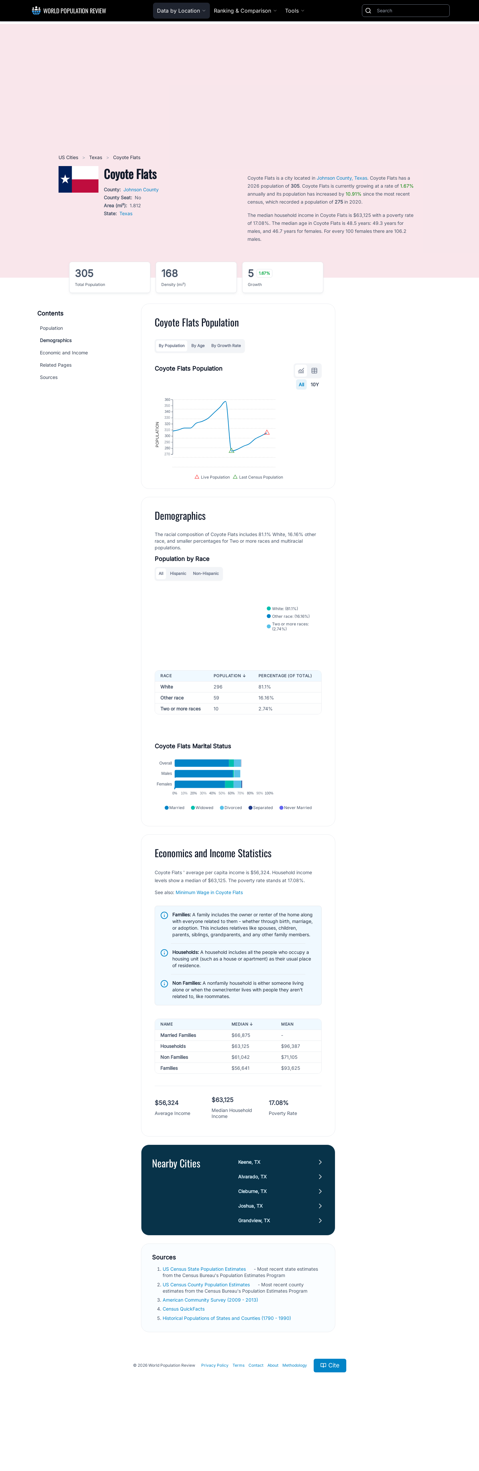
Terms (238, 1421)
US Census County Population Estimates (207, 1340)
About (272, 1421)
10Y (315, 384)
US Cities (69, 157)
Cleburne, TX (252, 1247)
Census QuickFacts (184, 1365)
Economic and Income (64, 352)
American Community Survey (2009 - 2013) (211, 1356)
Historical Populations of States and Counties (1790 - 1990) (227, 1374)
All (301, 384)
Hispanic (178, 605)
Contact (255, 1421)
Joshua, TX (250, 1262)
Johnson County (141, 189)
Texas (96, 157)
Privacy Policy (215, 1421)
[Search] (411, 11)
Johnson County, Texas (342, 178)
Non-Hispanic (206, 605)
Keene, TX (249, 1218)
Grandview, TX (254, 1277)
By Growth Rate (226, 345)
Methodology (294, 1421)
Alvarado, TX (252, 1233)
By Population (172, 345)
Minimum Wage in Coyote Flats (209, 949)
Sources (49, 377)
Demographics (56, 340)
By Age (198, 345)
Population (51, 328)
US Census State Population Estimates (205, 1325)
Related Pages (56, 365)
